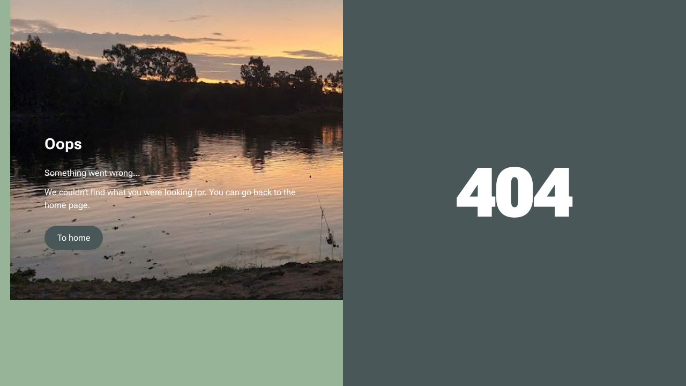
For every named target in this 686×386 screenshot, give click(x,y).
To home (74, 238)
